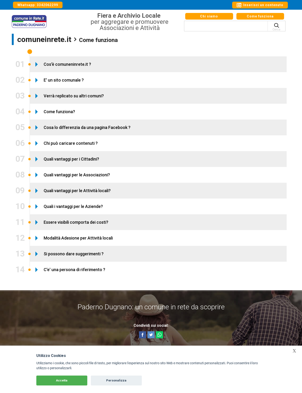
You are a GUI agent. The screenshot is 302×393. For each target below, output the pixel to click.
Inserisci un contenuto (260, 5)
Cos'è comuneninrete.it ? (67, 64)
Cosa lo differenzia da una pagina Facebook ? (87, 127)
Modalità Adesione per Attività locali (78, 238)
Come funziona (260, 18)
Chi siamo (209, 18)
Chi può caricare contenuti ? (71, 143)
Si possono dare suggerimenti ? (74, 253)
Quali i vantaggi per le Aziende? (73, 206)
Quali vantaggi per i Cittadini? (71, 159)
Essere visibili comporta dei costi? (76, 222)
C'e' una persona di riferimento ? (74, 269)
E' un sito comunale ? (64, 80)
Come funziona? (59, 111)
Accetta (61, 380)
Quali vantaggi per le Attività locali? (77, 190)
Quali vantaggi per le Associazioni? (77, 174)
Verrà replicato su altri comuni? (74, 95)
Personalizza (116, 380)
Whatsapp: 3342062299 (37, 5)
